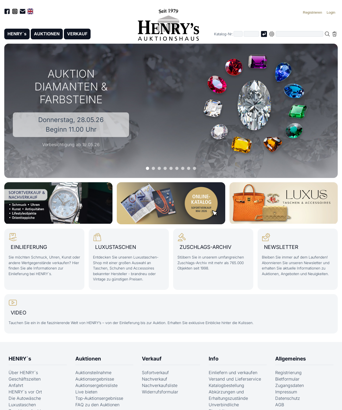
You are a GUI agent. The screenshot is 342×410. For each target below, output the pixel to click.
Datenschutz (287, 398)
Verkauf (152, 358)
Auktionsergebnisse (94, 378)
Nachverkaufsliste (159, 385)
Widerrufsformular (160, 391)
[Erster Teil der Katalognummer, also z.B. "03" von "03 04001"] (238, 34)
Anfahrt (16, 385)
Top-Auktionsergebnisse (99, 398)
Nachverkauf (154, 378)
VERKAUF (78, 34)
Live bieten (86, 391)
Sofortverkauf (155, 372)
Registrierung (288, 372)
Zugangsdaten (289, 385)
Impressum (286, 391)
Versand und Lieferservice (235, 378)
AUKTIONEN (47, 34)
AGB (279, 404)
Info (214, 358)
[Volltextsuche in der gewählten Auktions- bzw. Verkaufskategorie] (299, 34)
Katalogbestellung (226, 385)
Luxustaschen (22, 404)
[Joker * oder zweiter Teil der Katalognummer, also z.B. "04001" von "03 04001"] (251, 34)
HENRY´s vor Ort (25, 391)
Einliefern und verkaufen (233, 372)
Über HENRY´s (23, 372)
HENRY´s (17, 34)
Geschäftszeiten (25, 378)
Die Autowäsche (25, 398)
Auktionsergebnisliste (96, 385)
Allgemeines (290, 358)
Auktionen (88, 358)
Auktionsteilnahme (93, 372)
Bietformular (287, 378)
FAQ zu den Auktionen (97, 404)
